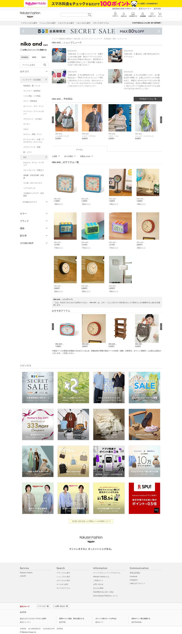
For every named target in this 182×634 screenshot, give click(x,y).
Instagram (133, 579)
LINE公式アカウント (137, 582)
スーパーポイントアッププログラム (106, 572)
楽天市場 (157, 9)
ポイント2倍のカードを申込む (106, 617)
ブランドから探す (63, 572)
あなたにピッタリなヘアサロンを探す (33, 617)
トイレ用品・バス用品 (31, 96)
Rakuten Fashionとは (101, 575)
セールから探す (63, 583)
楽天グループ (144, 9)
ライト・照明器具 (30, 101)
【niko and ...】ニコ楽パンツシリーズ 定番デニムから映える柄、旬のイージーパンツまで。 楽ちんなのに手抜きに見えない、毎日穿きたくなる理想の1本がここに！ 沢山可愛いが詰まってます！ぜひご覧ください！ (85, 59)
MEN (34, 57)
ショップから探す (63, 575)
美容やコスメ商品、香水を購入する (71, 617)
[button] (67, 124)
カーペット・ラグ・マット (33, 106)
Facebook (133, 575)
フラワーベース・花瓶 (31, 147)
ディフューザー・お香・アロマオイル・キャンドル (33, 140)
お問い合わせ (98, 583)
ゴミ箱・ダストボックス (32, 183)
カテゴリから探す (63, 579)
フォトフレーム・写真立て (33, 170)
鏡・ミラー (27, 152)
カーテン (26, 124)
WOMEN (24, 57)
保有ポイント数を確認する (141, 617)
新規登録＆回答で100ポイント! (124, 9)
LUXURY (23, 575)
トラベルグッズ (29, 188)
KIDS (44, 57)
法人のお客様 (98, 587)
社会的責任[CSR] (48, 627)
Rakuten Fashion (65, 39)
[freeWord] (34, 65)
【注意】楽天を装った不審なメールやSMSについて (91, 520)
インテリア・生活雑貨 (31, 80)
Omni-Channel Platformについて (105, 595)
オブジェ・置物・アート (32, 134)
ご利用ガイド (98, 579)
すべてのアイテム (63, 587)
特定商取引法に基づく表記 (103, 591)
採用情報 (60, 627)
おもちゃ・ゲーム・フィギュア (33, 164)
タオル (25, 129)
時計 (25, 157)
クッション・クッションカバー (33, 112)
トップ (54, 39)
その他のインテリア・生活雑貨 (33, 194)
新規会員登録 (135, 572)
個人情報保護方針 (34, 627)
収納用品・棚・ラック (31, 86)
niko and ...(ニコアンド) (83, 39)
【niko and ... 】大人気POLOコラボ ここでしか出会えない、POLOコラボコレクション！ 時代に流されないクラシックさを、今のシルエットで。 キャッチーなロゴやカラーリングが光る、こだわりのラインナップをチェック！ (86, 80)
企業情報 (23, 627)
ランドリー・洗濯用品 (31, 91)
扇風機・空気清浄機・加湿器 (33, 176)
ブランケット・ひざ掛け (32, 119)
